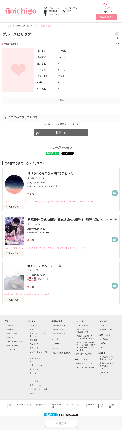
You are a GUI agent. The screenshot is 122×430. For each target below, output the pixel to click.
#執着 (20, 199)
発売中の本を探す (60, 324)
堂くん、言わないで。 (42, 264)
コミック (71, 10)
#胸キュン (56, 246)
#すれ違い (16, 292)
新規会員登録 (106, 14)
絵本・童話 (34, 379)
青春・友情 (34, 346)
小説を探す (54, 6)
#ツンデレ (84, 246)
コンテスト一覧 (82, 324)
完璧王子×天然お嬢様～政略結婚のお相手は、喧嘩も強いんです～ (70, 217)
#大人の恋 (49, 199)
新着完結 (9, 328)
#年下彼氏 (60, 199)
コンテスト (54, 13)
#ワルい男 (89, 199)
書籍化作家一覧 (59, 332)
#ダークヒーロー (75, 199)
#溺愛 (7, 199)
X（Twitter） (105, 337)
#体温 (51, 292)
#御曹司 (65, 246)
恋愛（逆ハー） (36, 338)
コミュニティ (11, 348)
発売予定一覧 (58, 328)
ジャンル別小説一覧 (14, 340)
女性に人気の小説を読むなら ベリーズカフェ (107, 364)
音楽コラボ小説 (12, 344)
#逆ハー (8, 246)
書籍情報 (53, 10)
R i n (31, 222)
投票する (61, 130)
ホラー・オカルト (37, 363)
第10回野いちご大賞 (84, 352)
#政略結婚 (36, 246)
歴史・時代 (34, 372)
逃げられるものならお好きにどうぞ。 (51, 171)
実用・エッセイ (36, 384)
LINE (102, 345)
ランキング (74, 6)
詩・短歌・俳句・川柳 (38, 388)
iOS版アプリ (105, 324)
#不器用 (74, 246)
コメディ (33, 375)
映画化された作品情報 (62, 351)
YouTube (103, 341)
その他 (32, 392)
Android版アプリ (106, 328)
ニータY (111, 41)
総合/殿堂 (33, 324)
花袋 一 (30, 268)
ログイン (107, 9)
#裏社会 (98, 199)
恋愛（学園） (35, 342)
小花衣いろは (33, 175)
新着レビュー (11, 332)
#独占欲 (39, 199)
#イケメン (29, 199)
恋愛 (31, 328)
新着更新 (9, 336)
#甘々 (14, 199)
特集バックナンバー (84, 362)
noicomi (56, 341)
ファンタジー (35, 367)
